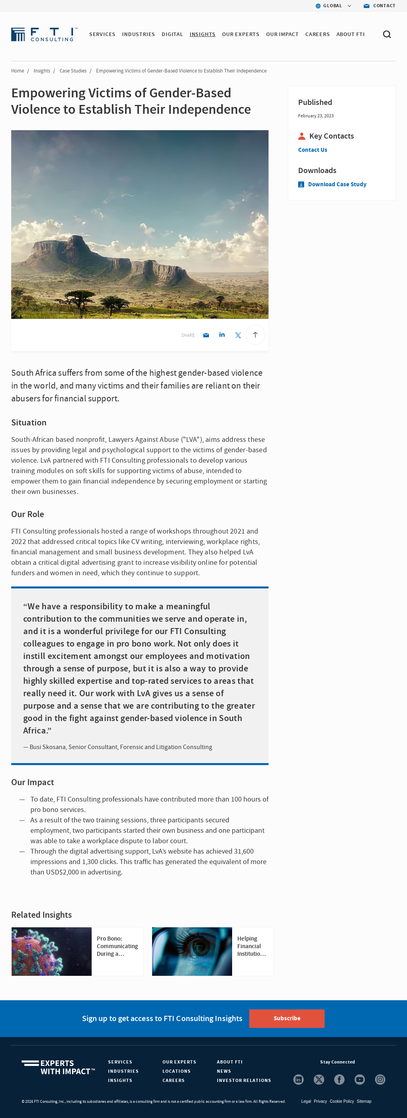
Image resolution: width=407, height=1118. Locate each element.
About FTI (230, 1062)
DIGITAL (172, 34)
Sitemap (364, 1101)
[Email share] (205, 336)
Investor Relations (244, 1080)
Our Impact (282, 34)
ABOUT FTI (351, 34)
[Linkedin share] (222, 336)
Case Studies (73, 71)
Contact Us (312, 150)
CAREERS (317, 34)
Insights (42, 71)
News (224, 1071)
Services (120, 1062)
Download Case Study (332, 184)
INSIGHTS (203, 34)
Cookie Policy (342, 1101)
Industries (123, 1071)
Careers (173, 1080)
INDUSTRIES (138, 34)
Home (17, 71)
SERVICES (102, 34)
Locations (176, 1071)
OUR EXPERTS (241, 34)
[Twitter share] (238, 336)
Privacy (320, 1101)
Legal (306, 1101)
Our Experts (179, 1062)
